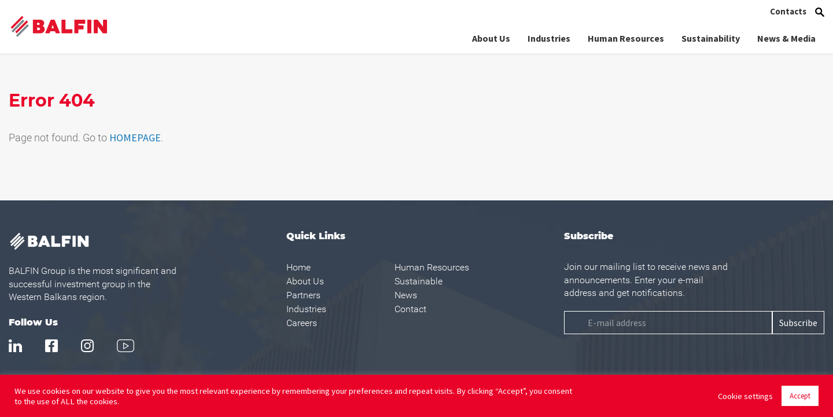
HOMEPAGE (135, 137)
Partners (303, 295)
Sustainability (710, 37)
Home (298, 267)
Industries (549, 37)
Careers (301, 322)
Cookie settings (745, 396)
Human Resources (626, 37)
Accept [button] (800, 396)
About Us (491, 37)
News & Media (786, 37)
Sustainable (419, 281)
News (406, 295)
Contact (410, 308)
